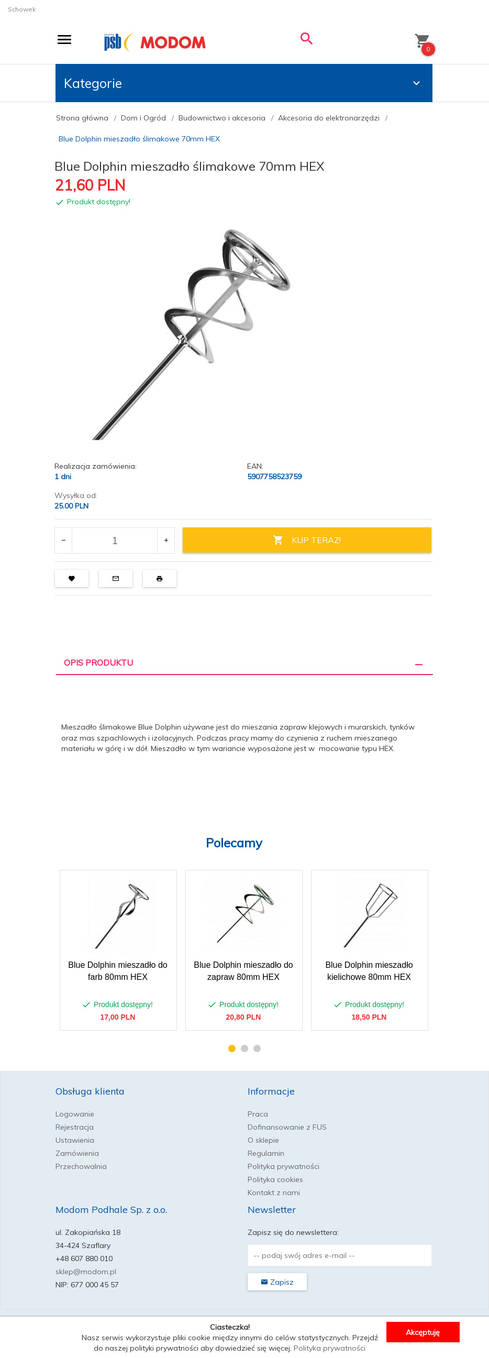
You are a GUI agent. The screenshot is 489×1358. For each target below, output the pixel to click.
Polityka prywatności (283, 1166)
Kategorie (243, 83)
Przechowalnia (81, 1166)
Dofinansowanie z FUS (287, 1127)
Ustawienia (74, 1140)
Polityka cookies (275, 1179)
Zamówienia (77, 1153)
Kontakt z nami (274, 1192)
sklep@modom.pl (85, 1271)
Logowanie (74, 1114)
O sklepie (263, 1140)
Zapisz (277, 1282)
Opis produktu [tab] (98, 662)
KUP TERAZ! (307, 540)
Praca (258, 1114)
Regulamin (266, 1153)
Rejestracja (74, 1127)
